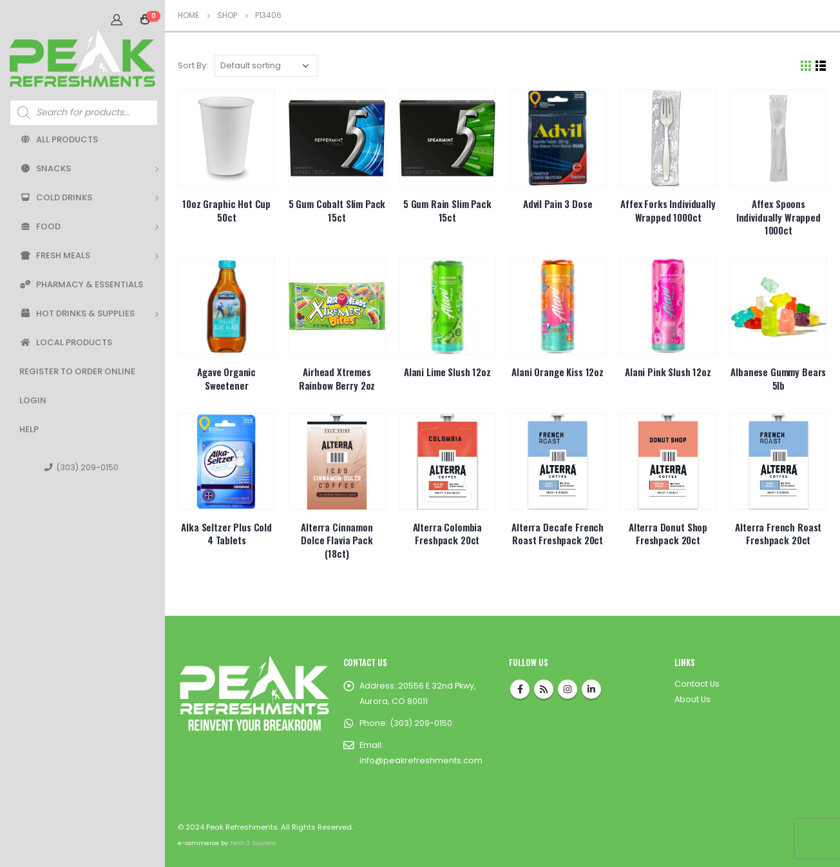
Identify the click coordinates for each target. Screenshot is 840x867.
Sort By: (193, 65)
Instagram (567, 689)
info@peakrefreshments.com (420, 760)
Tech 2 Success (253, 843)
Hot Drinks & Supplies (77, 313)
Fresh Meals (54, 255)
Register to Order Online (77, 371)
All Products (58, 139)
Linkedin (591, 689)
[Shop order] (266, 66)
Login (32, 400)
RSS (543, 689)
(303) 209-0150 (81, 467)
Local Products (65, 342)
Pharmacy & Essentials (81, 284)
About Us (692, 699)
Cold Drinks (55, 197)
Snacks (45, 168)
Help (29, 429)
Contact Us (697, 683)
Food (40, 226)
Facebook (520, 689)
